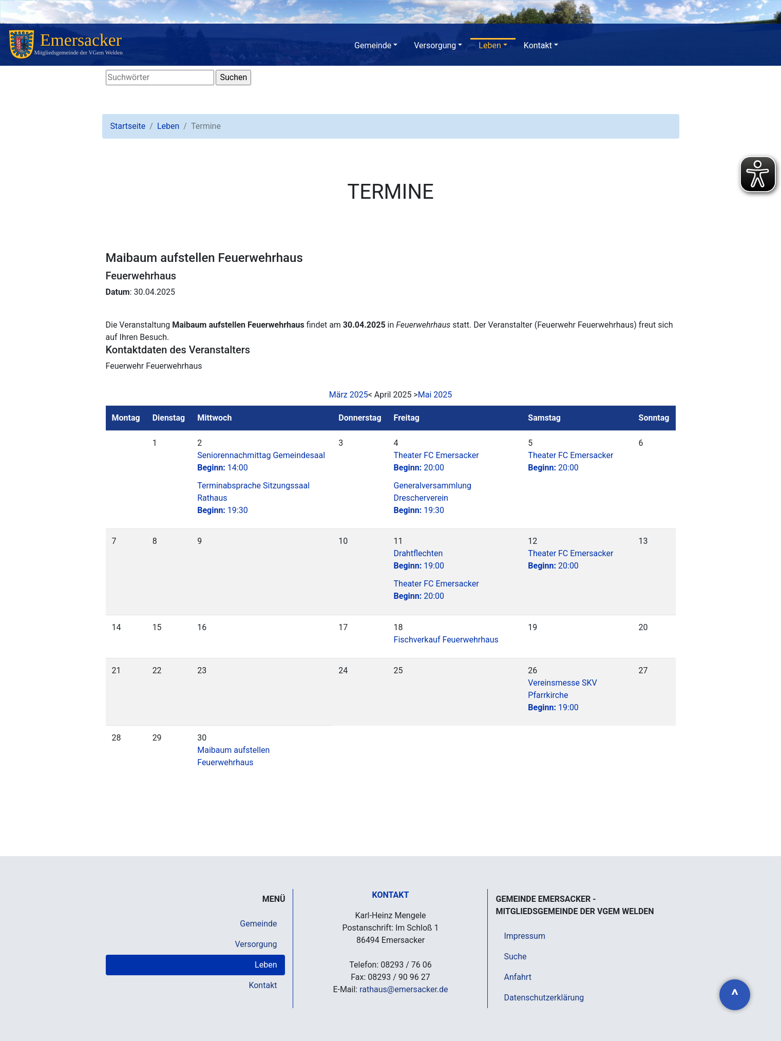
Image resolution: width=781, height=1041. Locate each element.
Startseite (128, 126)
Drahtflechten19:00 (419, 559)
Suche (515, 956)
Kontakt (538, 45)
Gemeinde (372, 45)
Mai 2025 (435, 395)
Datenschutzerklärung (544, 997)
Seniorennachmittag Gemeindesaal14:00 (261, 461)
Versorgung (435, 45)
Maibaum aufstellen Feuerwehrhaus (233, 756)
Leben (490, 45)
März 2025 (348, 395)
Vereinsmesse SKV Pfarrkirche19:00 (562, 695)
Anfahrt (517, 977)
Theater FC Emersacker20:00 (436, 461)
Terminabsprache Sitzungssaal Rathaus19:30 (253, 498)
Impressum (524, 936)
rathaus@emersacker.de (403, 989)
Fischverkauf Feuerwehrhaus (446, 640)
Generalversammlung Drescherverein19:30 (433, 498)
